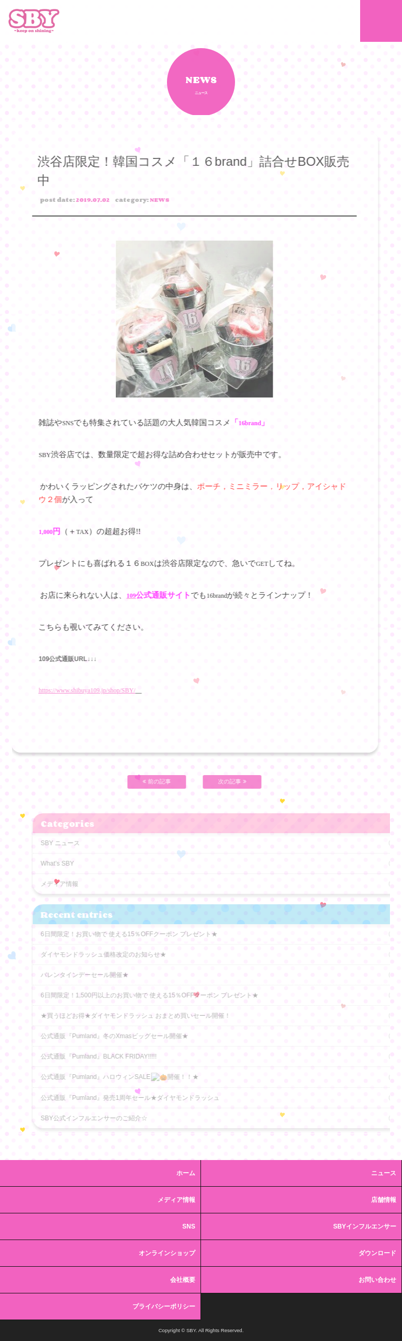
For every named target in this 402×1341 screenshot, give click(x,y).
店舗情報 (383, 1199)
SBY (34, 21)
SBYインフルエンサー (364, 1226)
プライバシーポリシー (163, 1306)
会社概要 (182, 1279)
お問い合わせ (377, 1279)
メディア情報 (176, 1199)
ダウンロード (377, 1253)
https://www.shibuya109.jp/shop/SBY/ (73, 690)
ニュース (383, 1173)
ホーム (185, 1173)
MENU (381, 21)
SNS (188, 1226)
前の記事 (143, 781)
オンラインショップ (167, 1253)
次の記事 (218, 781)
